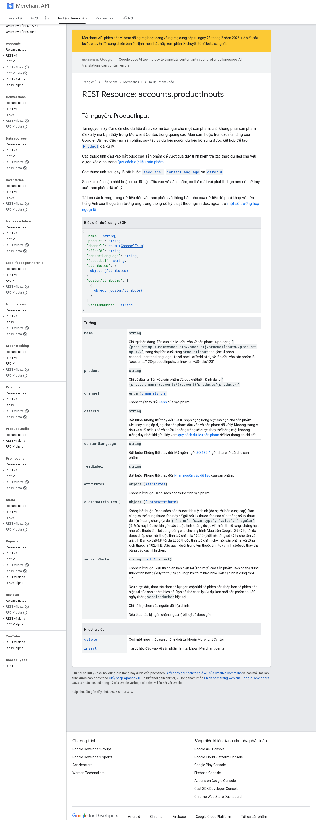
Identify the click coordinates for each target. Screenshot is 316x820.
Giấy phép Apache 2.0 (124, 678)
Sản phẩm (110, 82)
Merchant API (32, 5)
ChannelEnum (132, 245)
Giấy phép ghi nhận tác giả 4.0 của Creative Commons (204, 673)
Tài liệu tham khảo (161, 82)
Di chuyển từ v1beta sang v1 (204, 44)
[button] (32, 56)
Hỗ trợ (127, 18)
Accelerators (82, 765)
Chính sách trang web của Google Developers (236, 678)
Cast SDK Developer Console (216, 789)
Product (90, 146)
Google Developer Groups (92, 749)
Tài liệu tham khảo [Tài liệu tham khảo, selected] (72, 18)
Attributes (116, 270)
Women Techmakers (88, 773)
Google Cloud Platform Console (218, 757)
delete (90, 639)
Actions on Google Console (215, 781)
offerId (214, 172)
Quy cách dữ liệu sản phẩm (141, 162)
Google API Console (209, 749)
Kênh (163, 402)
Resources (105, 18)
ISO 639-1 (203, 453)
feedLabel (153, 172)
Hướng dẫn (40, 18)
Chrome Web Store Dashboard (218, 797)
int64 (150, 559)
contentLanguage (183, 172)
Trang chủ (14, 18)
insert (90, 648)
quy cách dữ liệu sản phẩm (198, 435)
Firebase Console (207, 773)
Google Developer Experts (92, 757)
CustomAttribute (125, 290)
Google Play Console (210, 765)
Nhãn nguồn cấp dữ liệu (192, 475)
